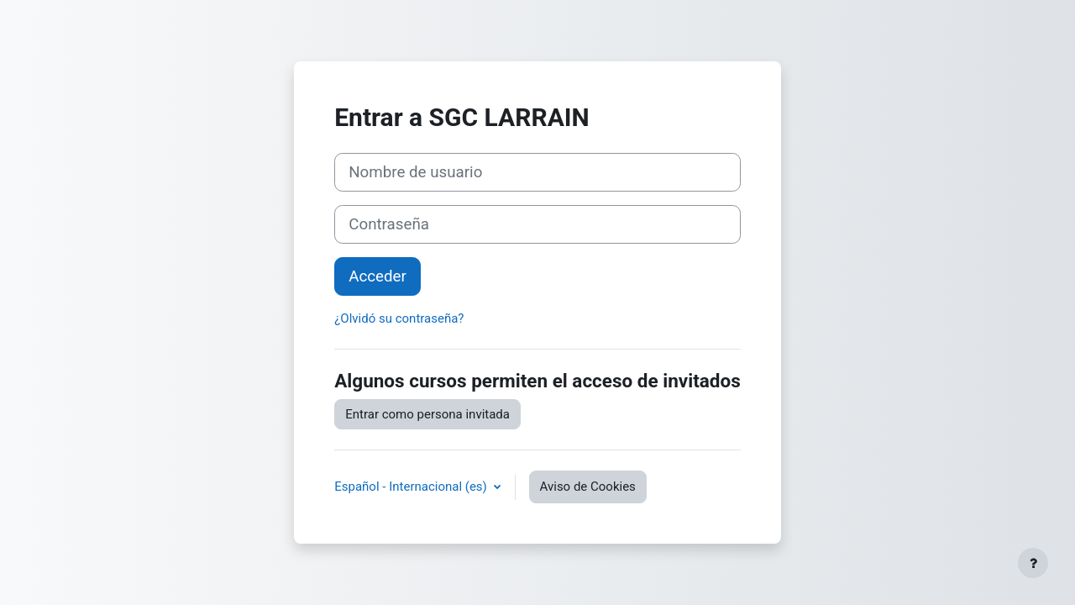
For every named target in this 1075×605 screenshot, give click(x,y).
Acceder (377, 276)
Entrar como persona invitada (427, 414)
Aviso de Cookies (588, 486)
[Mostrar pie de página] (1033, 563)
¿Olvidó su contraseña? (399, 318)
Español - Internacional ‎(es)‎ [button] (412, 486)
